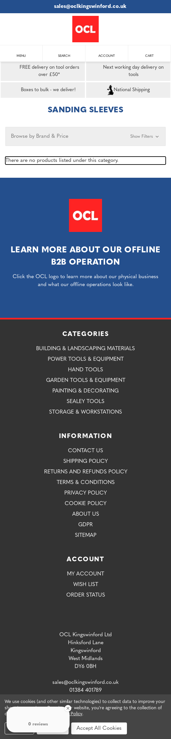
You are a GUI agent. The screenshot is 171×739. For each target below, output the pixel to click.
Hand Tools (85, 370)
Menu (21, 52)
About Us (85, 514)
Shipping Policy (85, 461)
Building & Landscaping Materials (85, 348)
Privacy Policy (85, 493)
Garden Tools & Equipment (85, 380)
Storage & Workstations (85, 412)
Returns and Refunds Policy (85, 472)
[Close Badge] (68, 708)
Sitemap (85, 535)
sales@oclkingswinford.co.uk (86, 7)
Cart (149, 52)
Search (64, 52)
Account (106, 52)
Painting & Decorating (85, 391)
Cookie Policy (85, 503)
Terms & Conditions (86, 482)
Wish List (85, 584)
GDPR (85, 525)
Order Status (85, 595)
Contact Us (85, 451)
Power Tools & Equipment (86, 359)
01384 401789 (85, 690)
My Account (85, 574)
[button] (85, 136)
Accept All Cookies (99, 728)
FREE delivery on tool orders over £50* (41, 71)
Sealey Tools (85, 401)
